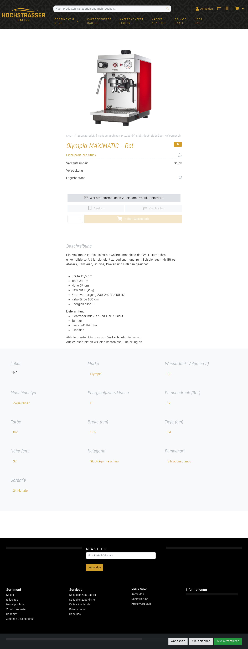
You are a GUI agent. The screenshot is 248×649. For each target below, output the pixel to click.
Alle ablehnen (201, 641)
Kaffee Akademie (79, 604)
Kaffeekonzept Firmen (82, 599)
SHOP (69, 135)
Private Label (77, 609)
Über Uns (75, 614)
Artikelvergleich (141, 603)
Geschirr (11, 614)
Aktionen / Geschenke (20, 618)
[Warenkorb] (236, 8)
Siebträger (142, 135)
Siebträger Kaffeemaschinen (168, 135)
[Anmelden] (204, 8)
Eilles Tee (12, 599)
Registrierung (139, 599)
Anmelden (94, 567)
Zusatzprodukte (87, 135)
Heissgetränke (15, 604)
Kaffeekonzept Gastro (82, 594)
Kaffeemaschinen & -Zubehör (116, 135)
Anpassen (178, 641)
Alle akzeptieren (228, 641)
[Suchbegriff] (108, 8)
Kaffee (10, 594)
